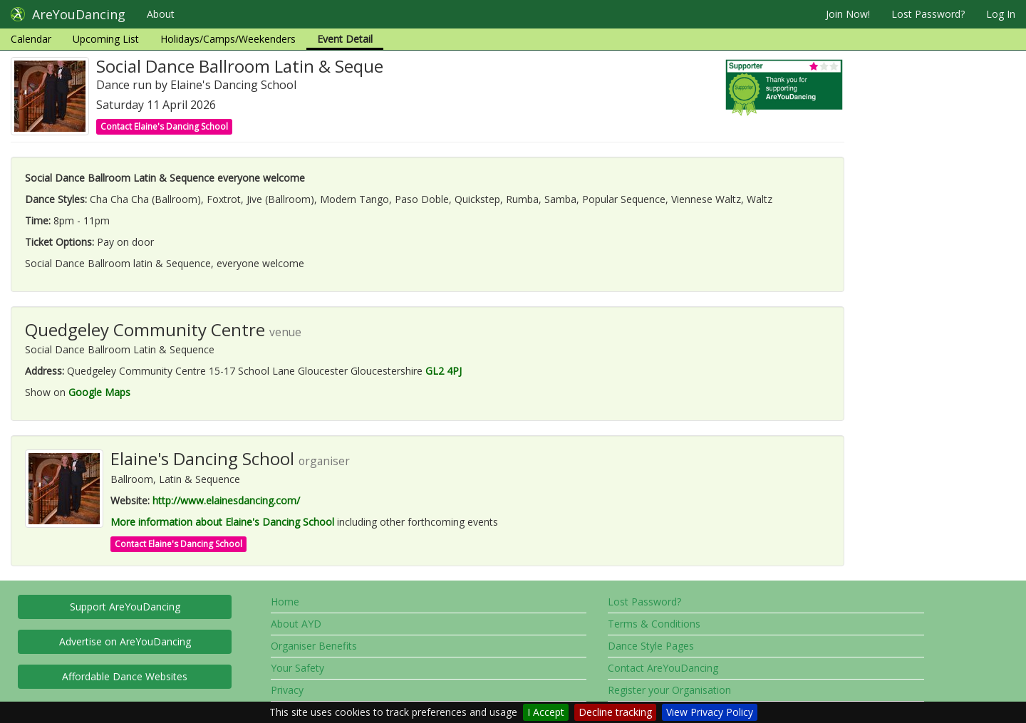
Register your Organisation (669, 690)
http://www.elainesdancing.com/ (226, 500)
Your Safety (297, 668)
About (161, 14)
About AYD (296, 623)
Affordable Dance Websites (124, 676)
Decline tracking (615, 712)
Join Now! (848, 14)
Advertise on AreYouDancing (125, 641)
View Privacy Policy (709, 712)
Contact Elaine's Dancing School (164, 126)
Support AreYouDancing (125, 606)
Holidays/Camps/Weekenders (228, 39)
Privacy (287, 690)
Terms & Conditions (654, 623)
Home (285, 601)
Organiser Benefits (314, 645)
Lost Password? (928, 14)
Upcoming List (106, 39)
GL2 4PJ (443, 371)
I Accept (545, 712)
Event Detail (345, 39)
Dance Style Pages (651, 645)
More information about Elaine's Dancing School (222, 522)
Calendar (31, 39)
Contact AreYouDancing (663, 668)
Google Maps (99, 392)
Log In (1000, 14)
